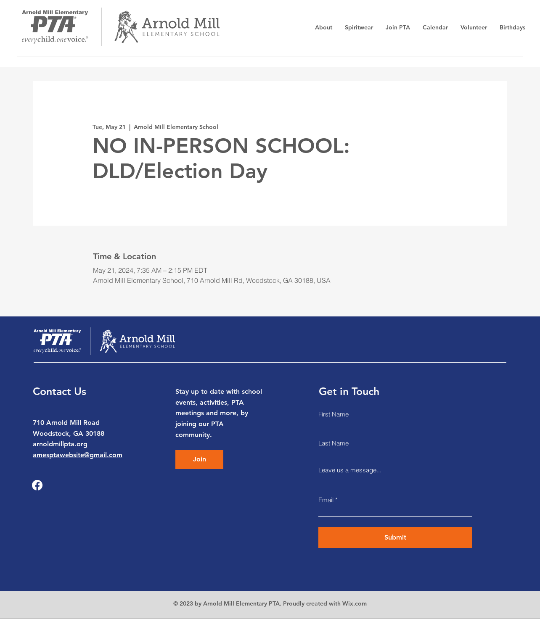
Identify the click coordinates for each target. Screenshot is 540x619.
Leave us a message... (349, 470)
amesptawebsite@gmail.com (77, 455)
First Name (333, 414)
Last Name (333, 443)
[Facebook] (37, 485)
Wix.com (354, 603)
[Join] (199, 459)
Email (326, 500)
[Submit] (395, 537)
